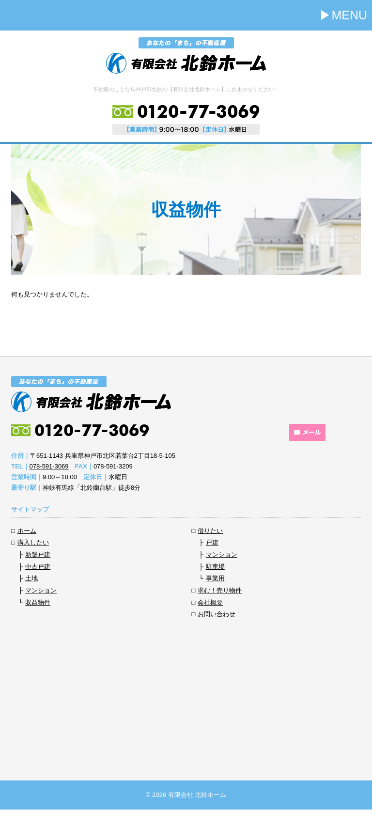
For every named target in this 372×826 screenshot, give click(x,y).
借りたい (210, 530)
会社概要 (210, 602)
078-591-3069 (49, 466)
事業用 (215, 578)
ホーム (26, 530)
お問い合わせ (216, 614)
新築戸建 (37, 554)
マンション (41, 590)
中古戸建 (37, 566)
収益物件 (37, 602)
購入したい (33, 542)
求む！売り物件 (220, 590)
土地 (31, 578)
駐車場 (215, 566)
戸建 (212, 542)
